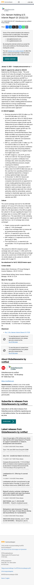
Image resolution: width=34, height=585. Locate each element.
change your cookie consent (16, 51)
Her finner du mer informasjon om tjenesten (14, 549)
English (7, 578)
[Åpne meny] (19, 2)
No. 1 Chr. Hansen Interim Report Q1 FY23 (17, 332)
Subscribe (9, 421)
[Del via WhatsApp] (23, 27)
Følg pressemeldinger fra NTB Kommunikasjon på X (16, 568)
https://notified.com (7, 381)
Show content (10, 59)
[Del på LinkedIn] (10, 27)
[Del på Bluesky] (20, 27)
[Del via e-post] (26, 27)
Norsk (3, 578)
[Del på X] (13, 27)
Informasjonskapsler (7, 571)
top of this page (13, 342)
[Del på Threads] (16, 27)
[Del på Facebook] (7, 27)
